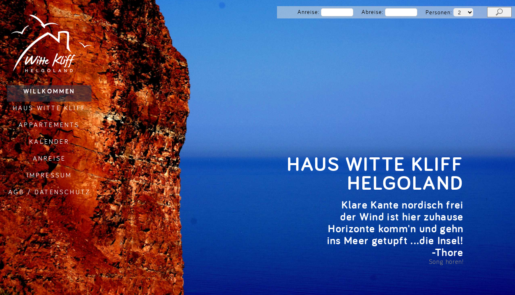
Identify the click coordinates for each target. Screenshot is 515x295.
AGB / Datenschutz (49, 192)
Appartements (49, 124)
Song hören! (446, 261)
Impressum (49, 175)
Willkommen (49, 91)
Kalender (49, 141)
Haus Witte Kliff (49, 108)
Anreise (49, 158)
